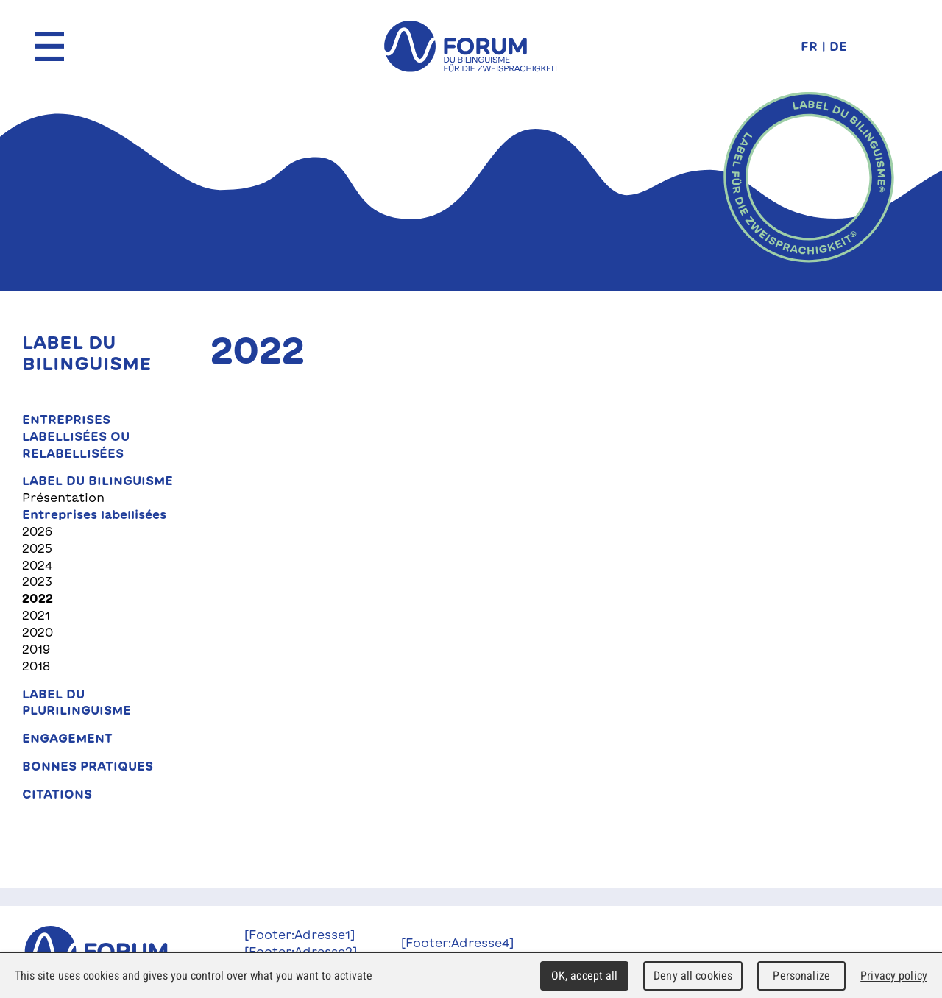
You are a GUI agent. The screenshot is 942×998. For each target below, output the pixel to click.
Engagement (67, 738)
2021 (36, 615)
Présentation (63, 497)
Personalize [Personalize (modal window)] (801, 976)
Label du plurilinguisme (76, 702)
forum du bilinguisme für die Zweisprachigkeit (471, 46)
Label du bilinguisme (97, 480)
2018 (36, 666)
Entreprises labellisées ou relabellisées (76, 436)
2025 (37, 548)
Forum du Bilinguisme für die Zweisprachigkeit (112, 951)
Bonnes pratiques (87, 766)
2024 (37, 565)
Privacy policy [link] (893, 976)
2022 (37, 598)
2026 (37, 531)
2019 (36, 649)
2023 (37, 581)
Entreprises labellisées (94, 514)
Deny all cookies (693, 976)
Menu (49, 46)
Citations (57, 794)
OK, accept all (584, 976)
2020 (37, 632)
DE (838, 46)
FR (809, 46)
